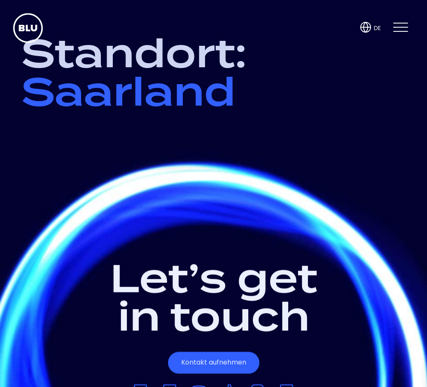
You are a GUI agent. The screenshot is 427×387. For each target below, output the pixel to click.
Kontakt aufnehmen (213, 362)
